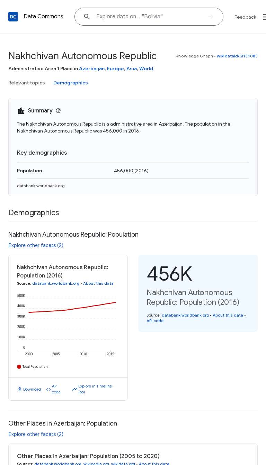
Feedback (245, 17)
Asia (131, 68)
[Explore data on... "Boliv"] (149, 16)
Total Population (35, 366)
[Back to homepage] (13, 16)
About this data (98, 283)
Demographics (70, 83)
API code (56, 389)
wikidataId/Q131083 (237, 55)
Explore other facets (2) (36, 245)
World (146, 68)
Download (32, 389)
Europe (115, 68)
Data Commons (43, 16)
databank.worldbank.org (41, 185)
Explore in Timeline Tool (95, 389)
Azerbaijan (92, 68)
